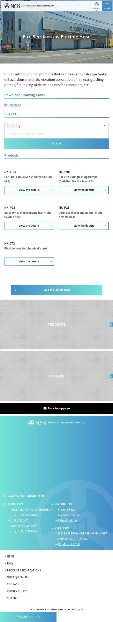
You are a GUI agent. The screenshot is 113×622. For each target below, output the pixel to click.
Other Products (67, 520)
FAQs (10, 563)
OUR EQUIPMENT (18, 577)
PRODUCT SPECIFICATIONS (24, 570)
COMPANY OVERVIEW (23, 525)
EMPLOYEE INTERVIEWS (73, 539)
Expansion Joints (69, 515)
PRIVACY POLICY (17, 591)
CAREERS (62, 528)
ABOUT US (15, 504)
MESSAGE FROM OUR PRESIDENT (31, 509)
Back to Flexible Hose (57, 290)
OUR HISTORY (19, 520)
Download (14, 105)
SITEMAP (12, 598)
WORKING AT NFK (69, 544)
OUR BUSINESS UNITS (24, 515)
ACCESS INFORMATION (26, 496)
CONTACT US (15, 584)
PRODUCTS (63, 504)
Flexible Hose (66, 509)
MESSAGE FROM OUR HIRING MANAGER (82, 533)
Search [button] (56, 143)
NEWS (10, 556)
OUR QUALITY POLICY (23, 531)
